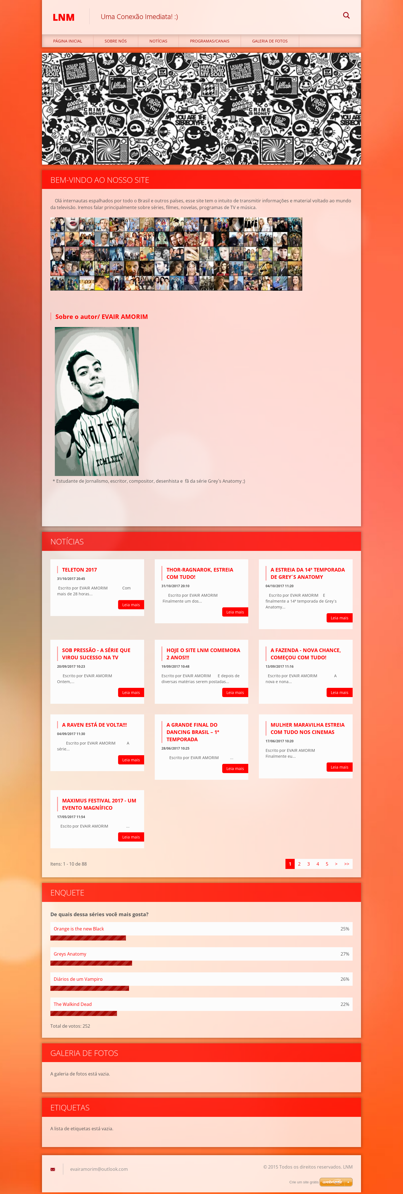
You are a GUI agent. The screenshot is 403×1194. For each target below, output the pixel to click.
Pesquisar (346, 16)
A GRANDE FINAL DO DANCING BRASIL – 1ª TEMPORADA (193, 733)
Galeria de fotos (270, 42)
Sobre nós (116, 42)
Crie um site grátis (304, 1182)
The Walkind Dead (73, 1006)
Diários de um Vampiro (78, 980)
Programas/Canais (209, 42)
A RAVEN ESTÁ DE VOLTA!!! (94, 726)
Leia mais (131, 606)
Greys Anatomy (70, 955)
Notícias (158, 42)
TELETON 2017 (79, 571)
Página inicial (67, 42)
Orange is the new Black (79, 930)
